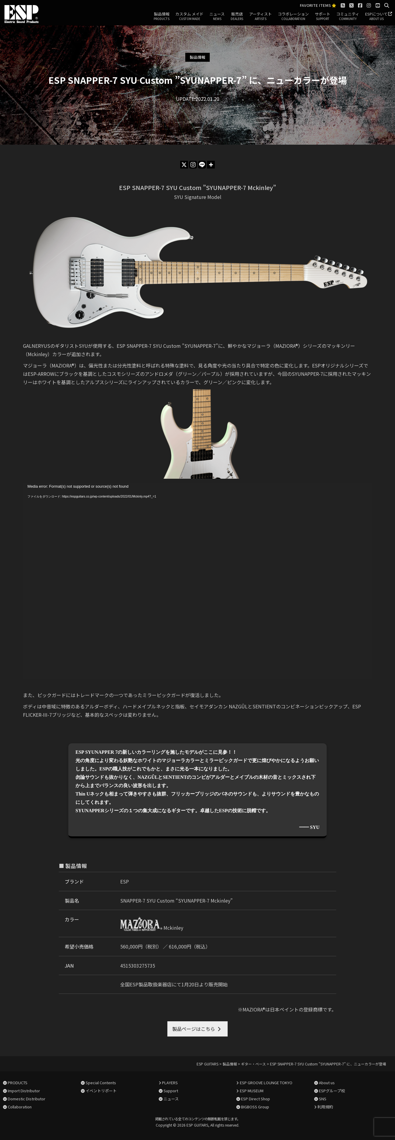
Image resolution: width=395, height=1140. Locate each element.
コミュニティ (347, 16)
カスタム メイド (189, 16)
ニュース (217, 16)
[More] (211, 165)
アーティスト (260, 16)
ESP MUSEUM (251, 1090)
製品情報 (161, 16)
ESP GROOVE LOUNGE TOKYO (266, 1082)
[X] (184, 165)
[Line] (202, 165)
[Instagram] (193, 165)
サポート (322, 16)
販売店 (237, 16)
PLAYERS (170, 1082)
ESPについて (376, 16)
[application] (197, 581)
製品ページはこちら (193, 1028)
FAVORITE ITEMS (318, 5)
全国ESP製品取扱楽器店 (146, 984)
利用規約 (325, 1107)
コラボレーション (293, 16)
